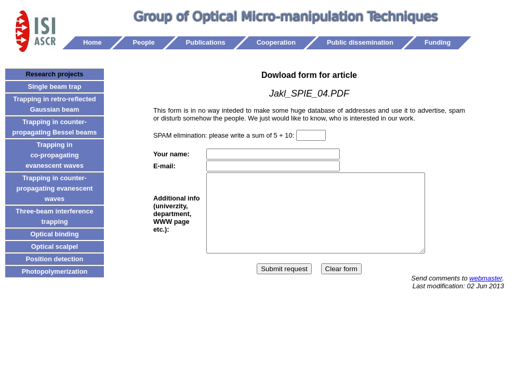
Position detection (55, 259)
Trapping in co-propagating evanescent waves (54, 155)
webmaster (485, 294)
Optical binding (54, 234)
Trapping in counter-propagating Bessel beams (54, 127)
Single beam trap (54, 86)
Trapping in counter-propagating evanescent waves (54, 188)
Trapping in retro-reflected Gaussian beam (54, 104)
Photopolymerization (55, 271)
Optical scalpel (54, 246)
